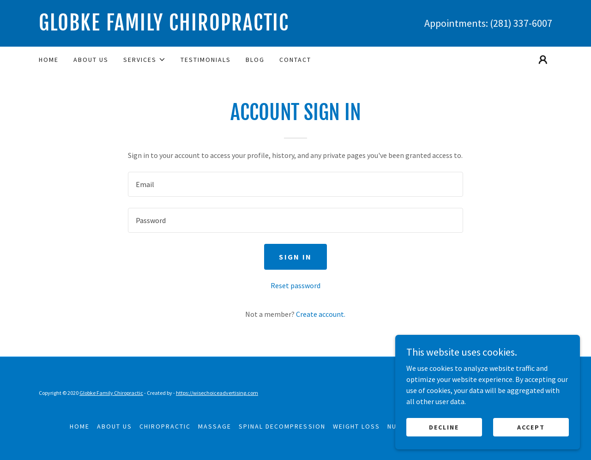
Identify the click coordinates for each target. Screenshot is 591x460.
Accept (531, 427)
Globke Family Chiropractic (111, 392)
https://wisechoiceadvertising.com (217, 392)
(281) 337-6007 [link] (521, 23)
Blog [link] (255, 59)
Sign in (295, 256)
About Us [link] (91, 59)
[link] (167, 27)
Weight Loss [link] (356, 426)
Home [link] (49, 59)
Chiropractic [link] (165, 426)
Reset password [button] (295, 285)
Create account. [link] (320, 314)
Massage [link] (214, 426)
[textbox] (295, 184)
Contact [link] (295, 59)
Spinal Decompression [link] (282, 426)
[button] (144, 59)
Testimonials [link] (206, 59)
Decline (444, 427)
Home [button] (80, 426)
